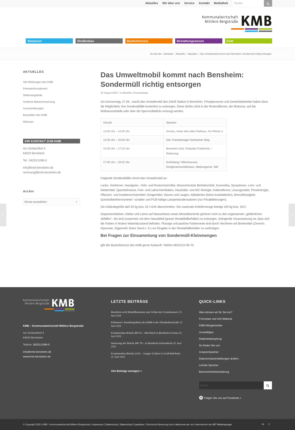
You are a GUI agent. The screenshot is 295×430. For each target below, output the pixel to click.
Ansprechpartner (209, 352)
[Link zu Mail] (263, 424)
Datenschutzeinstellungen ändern (219, 358)
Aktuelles (151, 3)
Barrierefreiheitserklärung (214, 371)
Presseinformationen (35, 88)
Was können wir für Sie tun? (215, 312)
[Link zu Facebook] (269, 424)
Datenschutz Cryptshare (132, 424)
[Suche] (235, 385)
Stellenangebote (32, 95)
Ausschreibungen (33, 108)
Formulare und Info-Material (215, 318)
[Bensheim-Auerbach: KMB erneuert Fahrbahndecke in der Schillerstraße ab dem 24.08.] (292, 215)
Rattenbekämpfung (210, 338)
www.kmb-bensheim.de (37, 356)
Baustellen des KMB (35, 114)
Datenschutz (111, 424)
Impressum (98, 424)
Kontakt (204, 3)
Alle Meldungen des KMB (38, 81)
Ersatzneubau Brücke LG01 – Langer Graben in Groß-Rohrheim (145, 353)
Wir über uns (171, 3)
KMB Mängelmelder (211, 325)
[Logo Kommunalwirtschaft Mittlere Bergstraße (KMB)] (237, 22)
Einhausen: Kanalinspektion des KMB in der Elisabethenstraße (145, 322)
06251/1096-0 (38, 160)
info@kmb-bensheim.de (38, 167)
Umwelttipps (206, 332)
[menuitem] (151, 3)
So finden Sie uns (209, 345)
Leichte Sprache (208, 365)
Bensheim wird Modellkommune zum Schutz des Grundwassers (144, 312)
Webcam (28, 121)
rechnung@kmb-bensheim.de (42, 172)
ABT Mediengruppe (222, 424)
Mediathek (221, 3)
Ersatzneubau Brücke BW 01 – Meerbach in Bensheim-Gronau (144, 332)
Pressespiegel (140, 93)
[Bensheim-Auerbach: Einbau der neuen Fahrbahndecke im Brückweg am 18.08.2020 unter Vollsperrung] (3, 215)
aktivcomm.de (182, 424)
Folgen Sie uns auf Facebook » (222, 397)
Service (189, 3)
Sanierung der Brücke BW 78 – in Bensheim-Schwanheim (142, 343)
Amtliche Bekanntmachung (39, 101)
